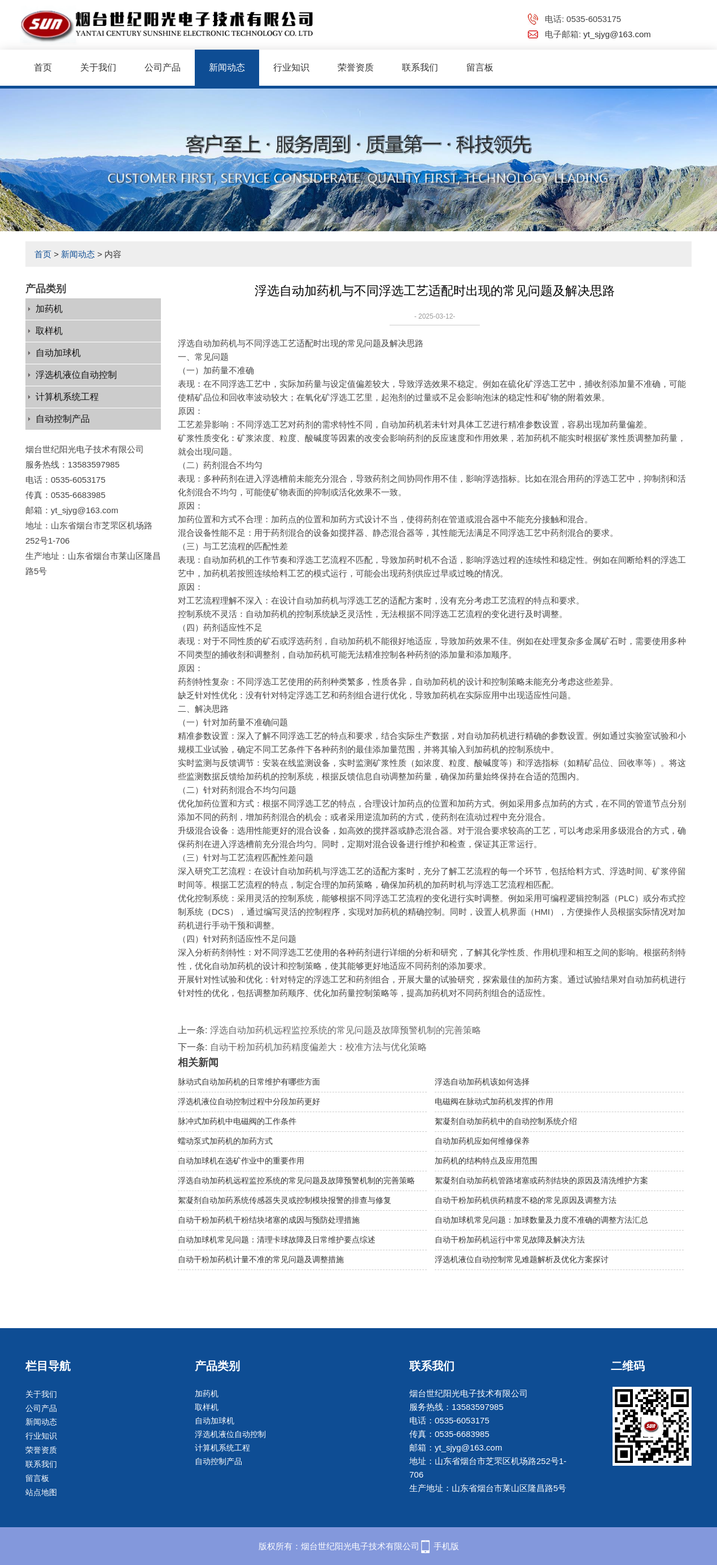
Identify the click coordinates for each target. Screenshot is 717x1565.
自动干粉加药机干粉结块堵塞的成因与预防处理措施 (269, 1219)
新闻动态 (227, 67)
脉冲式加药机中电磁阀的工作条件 (237, 1121)
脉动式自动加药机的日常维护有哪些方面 (249, 1081)
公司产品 (163, 67)
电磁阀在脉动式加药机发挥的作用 (494, 1101)
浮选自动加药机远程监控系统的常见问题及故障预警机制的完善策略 (345, 1030)
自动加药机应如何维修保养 (482, 1140)
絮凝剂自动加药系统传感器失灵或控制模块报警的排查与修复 (284, 1200)
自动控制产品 (63, 419)
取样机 (49, 331)
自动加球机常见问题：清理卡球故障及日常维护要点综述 (276, 1239)
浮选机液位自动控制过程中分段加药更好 (249, 1101)
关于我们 (98, 67)
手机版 (446, 1546)
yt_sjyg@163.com (616, 34)
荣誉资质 (356, 67)
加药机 (49, 309)
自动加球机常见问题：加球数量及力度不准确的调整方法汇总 (541, 1219)
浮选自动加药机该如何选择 (482, 1081)
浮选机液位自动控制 (76, 375)
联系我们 (420, 67)
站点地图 (41, 1492)
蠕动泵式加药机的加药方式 (225, 1140)
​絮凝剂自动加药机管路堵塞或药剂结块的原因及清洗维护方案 (541, 1180)
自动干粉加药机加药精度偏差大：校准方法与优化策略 (318, 1047)
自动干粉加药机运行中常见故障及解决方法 (510, 1239)
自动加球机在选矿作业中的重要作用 (241, 1160)
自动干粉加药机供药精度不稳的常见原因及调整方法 (526, 1200)
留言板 (479, 67)
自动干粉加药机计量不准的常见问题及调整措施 (261, 1259)
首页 (43, 67)
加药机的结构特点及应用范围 (486, 1160)
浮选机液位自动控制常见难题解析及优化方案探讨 (522, 1259)
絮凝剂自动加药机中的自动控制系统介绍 (506, 1121)
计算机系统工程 (67, 397)
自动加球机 (58, 353)
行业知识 (291, 67)
